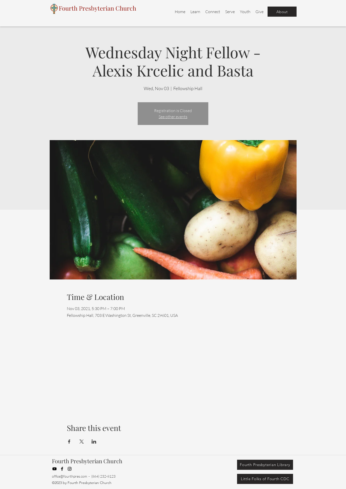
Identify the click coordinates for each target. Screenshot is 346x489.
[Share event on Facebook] (69, 442)
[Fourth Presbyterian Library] (265, 465)
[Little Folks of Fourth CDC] (265, 479)
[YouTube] (54, 468)
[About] (282, 12)
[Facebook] (62, 468)
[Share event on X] (81, 442)
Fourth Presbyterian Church (87, 461)
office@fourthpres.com (69, 476)
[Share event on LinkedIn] (94, 442)
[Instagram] (69, 468)
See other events (173, 116)
